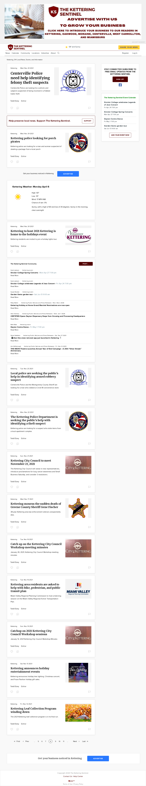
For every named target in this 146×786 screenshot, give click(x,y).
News (7, 53)
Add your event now (120, 135)
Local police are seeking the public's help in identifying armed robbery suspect (34, 377)
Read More (14, 275)
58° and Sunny (72, 47)
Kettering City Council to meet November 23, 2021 (31, 462)
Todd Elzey (15, 101)
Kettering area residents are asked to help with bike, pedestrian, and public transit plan (35, 588)
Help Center (78, 776)
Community (25, 53)
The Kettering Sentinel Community (23, 264)
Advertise (45, 53)
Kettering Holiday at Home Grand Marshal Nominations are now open (40, 305)
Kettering (14, 68)
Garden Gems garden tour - (30, 294)
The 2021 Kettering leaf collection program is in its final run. (34, 717)
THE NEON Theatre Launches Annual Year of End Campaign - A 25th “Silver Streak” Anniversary (46, 350)
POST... (86, 264)
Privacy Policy (78, 784)
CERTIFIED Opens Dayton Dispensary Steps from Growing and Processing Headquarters (48, 316)
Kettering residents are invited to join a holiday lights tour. (34, 239)
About (53, 53)
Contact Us (67, 776)
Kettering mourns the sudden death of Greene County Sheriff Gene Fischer (36, 505)
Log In (134, 53)
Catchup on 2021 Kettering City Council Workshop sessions (31, 632)
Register (125, 53)
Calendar (15, 53)
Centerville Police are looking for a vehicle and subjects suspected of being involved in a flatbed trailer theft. (30, 91)
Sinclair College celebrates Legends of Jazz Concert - (41, 284)
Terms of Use (68, 784)
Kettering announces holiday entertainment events (30, 670)
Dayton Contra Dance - (28, 327)
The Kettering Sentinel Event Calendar (120, 98)
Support (87, 121)
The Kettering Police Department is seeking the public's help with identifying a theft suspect (34, 420)
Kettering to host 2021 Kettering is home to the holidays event (33, 232)
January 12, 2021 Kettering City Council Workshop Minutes (34, 639)
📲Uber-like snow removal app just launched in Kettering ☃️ (36, 338)
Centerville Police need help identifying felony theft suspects (30, 78)
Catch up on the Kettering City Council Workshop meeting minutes (36, 545)
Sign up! (120, 79)
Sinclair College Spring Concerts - (33, 273)
